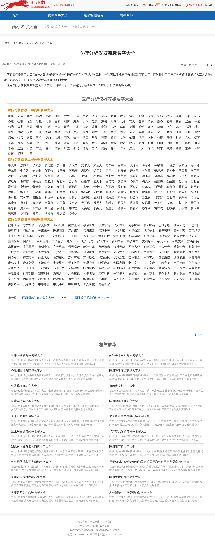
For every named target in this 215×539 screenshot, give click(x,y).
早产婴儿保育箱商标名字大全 (128, 431)
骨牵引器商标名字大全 (25, 416)
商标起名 (131, 5)
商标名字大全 (53, 15)
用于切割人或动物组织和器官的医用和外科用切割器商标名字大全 (150, 461)
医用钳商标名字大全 (122, 446)
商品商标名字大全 (55, 26)
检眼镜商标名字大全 (24, 385)
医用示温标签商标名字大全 (28, 477)
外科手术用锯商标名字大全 (126, 355)
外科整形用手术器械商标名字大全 (130, 492)
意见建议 (95, 521)
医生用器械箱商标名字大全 (28, 431)
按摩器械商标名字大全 (25, 400)
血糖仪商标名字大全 (122, 385)
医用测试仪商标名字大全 (38, 297)
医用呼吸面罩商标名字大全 (126, 370)
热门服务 (149, 5)
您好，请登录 (59, 5)
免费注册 (70, 5)
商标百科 (122, 15)
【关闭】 (199, 334)
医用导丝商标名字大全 (123, 400)
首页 (11, 15)
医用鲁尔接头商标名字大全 (28, 492)
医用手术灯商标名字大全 (125, 477)
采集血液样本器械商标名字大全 (129, 416)
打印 (209, 65)
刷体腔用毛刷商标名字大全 (92, 297)
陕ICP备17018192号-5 (107, 530)
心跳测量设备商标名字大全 (28, 370)
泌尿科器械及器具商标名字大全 (31, 446)
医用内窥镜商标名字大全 (27, 355)
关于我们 (107, 521)
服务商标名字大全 (83, 26)
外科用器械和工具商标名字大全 (31, 461)
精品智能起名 (89, 15)
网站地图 (82, 521)
